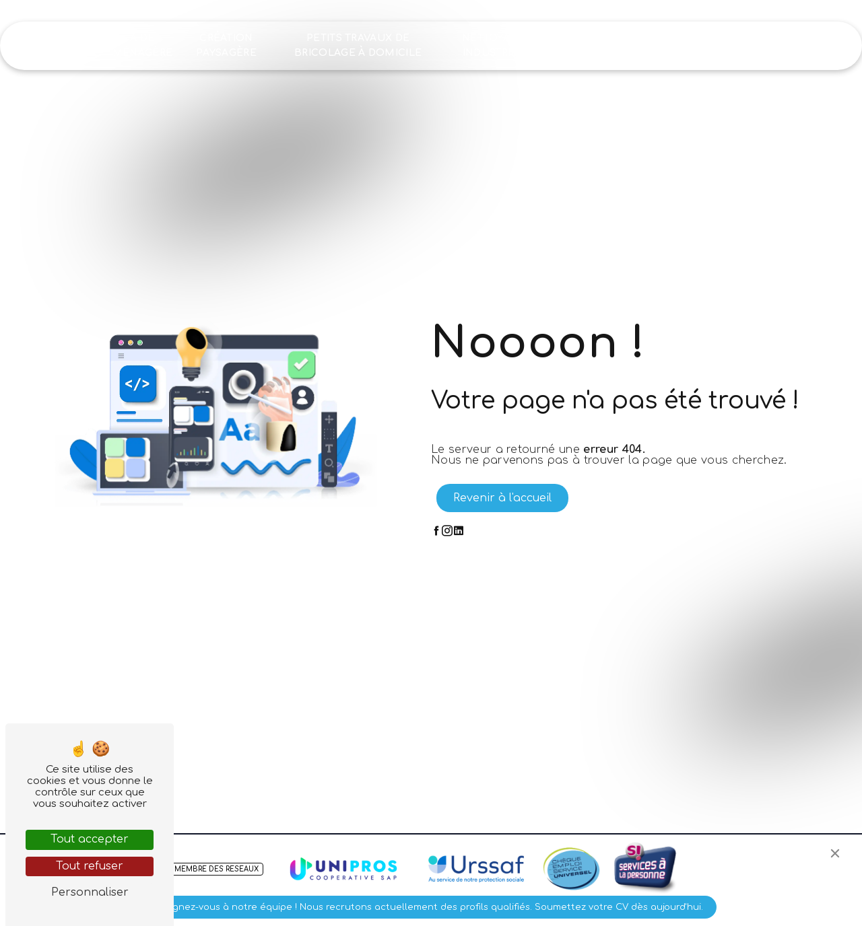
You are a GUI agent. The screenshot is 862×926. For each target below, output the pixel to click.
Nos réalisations (587, 45)
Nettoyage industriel (493, 45)
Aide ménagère (142, 45)
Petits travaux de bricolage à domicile (358, 45)
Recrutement (680, 45)
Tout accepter (90, 839)
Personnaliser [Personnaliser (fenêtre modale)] (90, 892)
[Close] (835, 853)
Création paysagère (226, 45)
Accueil (74, 45)
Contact (761, 45)
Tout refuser (89, 866)
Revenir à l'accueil (502, 498)
